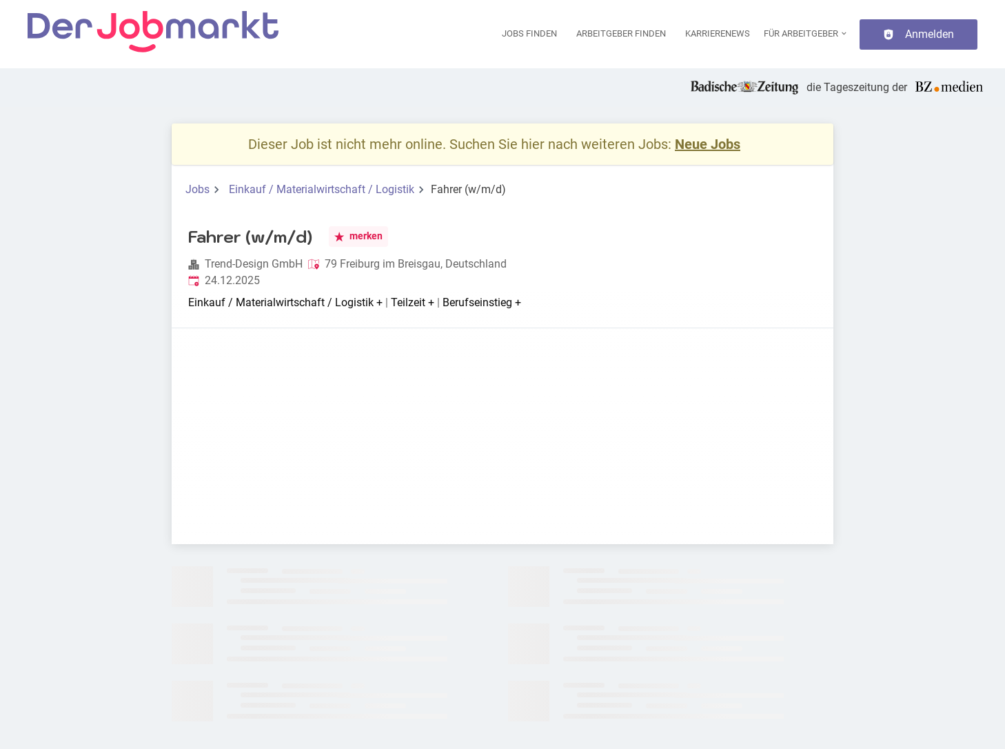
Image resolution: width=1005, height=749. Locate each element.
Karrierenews (717, 33)
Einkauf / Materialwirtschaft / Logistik (321, 189)
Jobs (197, 189)
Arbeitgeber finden (621, 33)
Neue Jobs (707, 144)
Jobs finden (529, 33)
